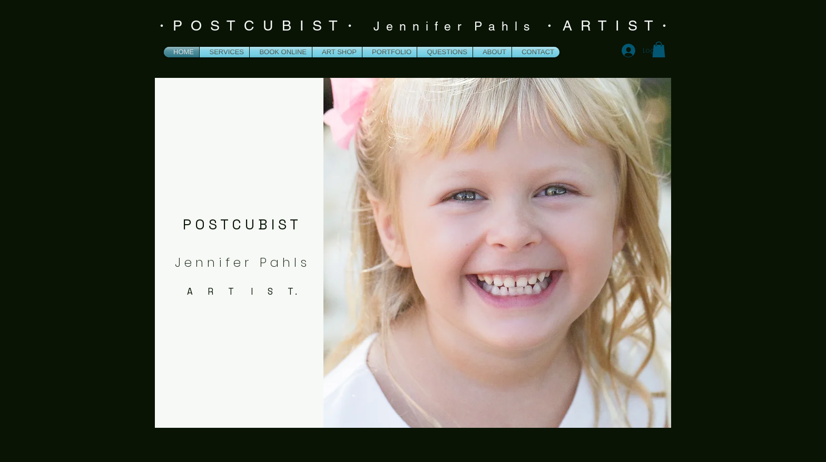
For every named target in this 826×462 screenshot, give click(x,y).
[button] (658, 49)
